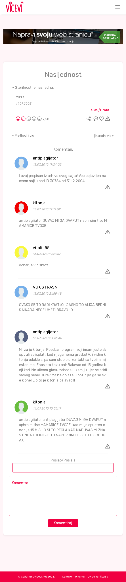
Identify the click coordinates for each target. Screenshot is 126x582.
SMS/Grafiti (100, 110)
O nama (80, 576)
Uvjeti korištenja (98, 576)
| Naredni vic (104, 136)
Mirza (20, 97)
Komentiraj (63, 523)
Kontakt (67, 576)
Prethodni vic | (23, 136)
